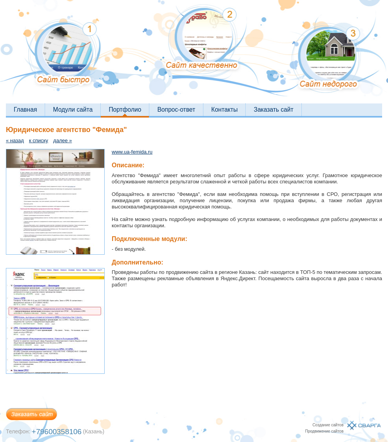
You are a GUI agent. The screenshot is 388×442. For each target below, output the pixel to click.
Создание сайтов (327, 425)
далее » (62, 140)
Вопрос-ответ (176, 109)
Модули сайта (72, 109)
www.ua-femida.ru (132, 152)
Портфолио (125, 109)
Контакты (224, 109)
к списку (38, 140)
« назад (15, 140)
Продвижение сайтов (324, 431)
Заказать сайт (273, 109)
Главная (25, 109)
